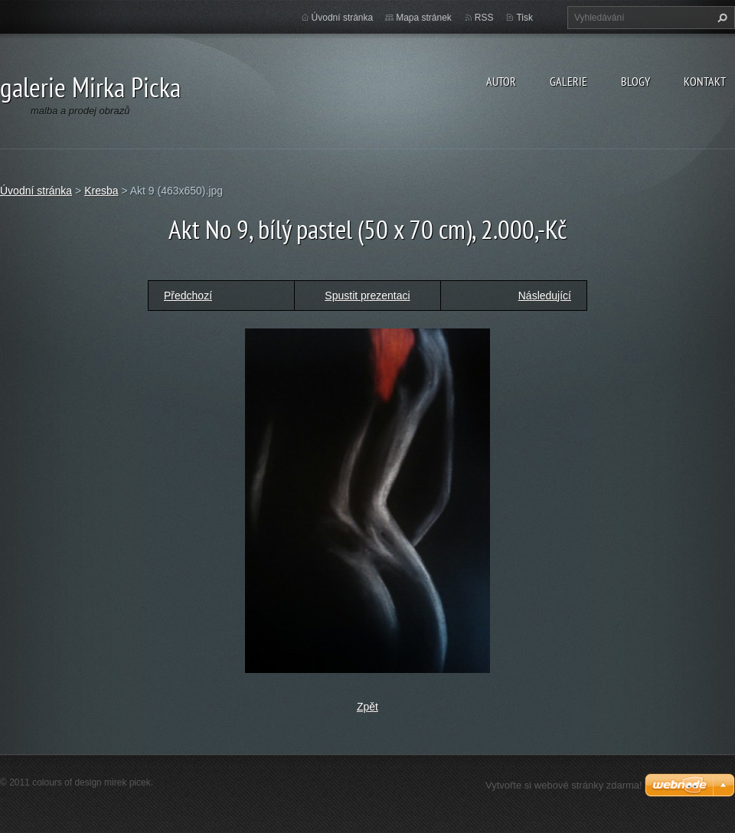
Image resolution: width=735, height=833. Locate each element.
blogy (635, 81)
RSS (484, 17)
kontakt (705, 81)
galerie (568, 81)
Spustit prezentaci (367, 295)
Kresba (101, 191)
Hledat (720, 17)
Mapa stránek (424, 17)
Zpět (367, 707)
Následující (544, 295)
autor (501, 81)
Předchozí (188, 295)
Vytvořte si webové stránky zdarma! (563, 785)
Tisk (524, 17)
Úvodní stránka (343, 17)
